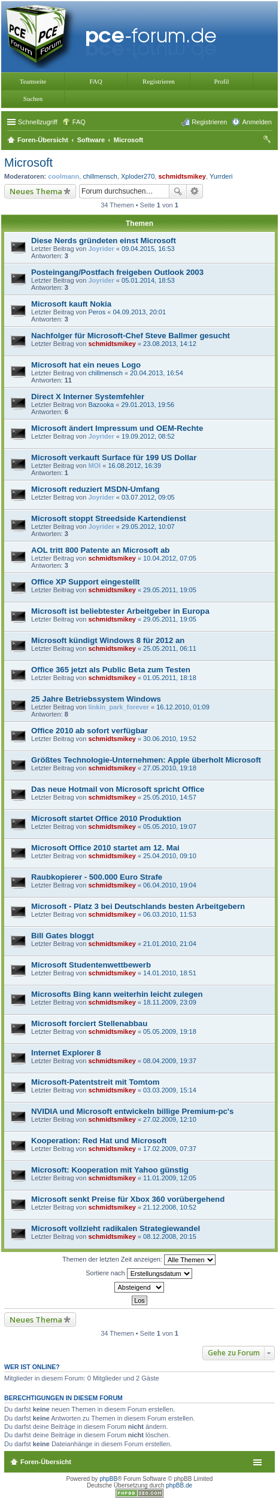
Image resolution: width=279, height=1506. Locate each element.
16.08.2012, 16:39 (134, 465)
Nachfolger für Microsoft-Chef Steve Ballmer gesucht (130, 335)
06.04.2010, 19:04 (169, 885)
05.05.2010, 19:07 (169, 826)
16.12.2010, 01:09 (183, 707)
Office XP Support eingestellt (85, 581)
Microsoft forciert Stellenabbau (89, 1023)
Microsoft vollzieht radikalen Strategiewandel (115, 1228)
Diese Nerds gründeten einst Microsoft (103, 240)
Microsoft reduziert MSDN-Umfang (95, 489)
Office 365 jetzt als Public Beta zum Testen (110, 669)
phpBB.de (179, 1485)
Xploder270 (137, 176)
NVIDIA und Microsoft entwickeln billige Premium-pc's (132, 1111)
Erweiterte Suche (195, 191)
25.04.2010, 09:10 (169, 855)
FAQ (95, 81)
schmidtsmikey (181, 176)
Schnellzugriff (37, 122)
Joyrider (101, 248)
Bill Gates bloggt (62, 935)
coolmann (63, 176)
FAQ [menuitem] (79, 122)
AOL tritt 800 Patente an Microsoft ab (100, 550)
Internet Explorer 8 (66, 1052)
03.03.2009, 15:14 (169, 1090)
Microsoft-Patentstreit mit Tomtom (95, 1082)
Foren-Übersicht (45, 1461)
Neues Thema (36, 191)
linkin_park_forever (118, 707)
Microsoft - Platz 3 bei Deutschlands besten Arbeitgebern (138, 906)
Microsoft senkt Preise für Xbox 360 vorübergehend (128, 1199)
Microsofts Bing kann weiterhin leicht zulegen (117, 994)
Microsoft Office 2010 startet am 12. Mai (105, 847)
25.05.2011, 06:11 (169, 648)
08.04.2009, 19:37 (169, 1060)
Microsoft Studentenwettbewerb (91, 964)
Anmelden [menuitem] (257, 122)
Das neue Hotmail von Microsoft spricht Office (117, 789)
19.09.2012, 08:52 (148, 436)
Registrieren (158, 81)
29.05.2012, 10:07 (148, 526)
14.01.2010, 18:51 (169, 973)
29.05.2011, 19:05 (169, 589)
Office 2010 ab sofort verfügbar (89, 730)
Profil (221, 81)
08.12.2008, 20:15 (169, 1236)
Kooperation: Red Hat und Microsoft (98, 1140)
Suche (178, 191)
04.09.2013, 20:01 (139, 312)
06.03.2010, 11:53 (169, 914)
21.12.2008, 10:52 (169, 1207)
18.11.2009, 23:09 (169, 1002)
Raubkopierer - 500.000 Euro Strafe (96, 877)
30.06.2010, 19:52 (169, 738)
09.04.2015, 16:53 (148, 248)
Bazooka (101, 404)
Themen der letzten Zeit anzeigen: (139, 1259)
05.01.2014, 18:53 (148, 280)
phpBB (108, 1479)
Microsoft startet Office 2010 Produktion (106, 818)
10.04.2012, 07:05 (169, 558)
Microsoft (28, 162)
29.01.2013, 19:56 (147, 404)
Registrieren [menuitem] (209, 122)
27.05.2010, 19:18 (169, 768)
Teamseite (33, 81)
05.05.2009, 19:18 (169, 1031)
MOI (94, 465)
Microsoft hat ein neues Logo (86, 364)
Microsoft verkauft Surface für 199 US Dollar (113, 457)
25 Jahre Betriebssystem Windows (96, 698)
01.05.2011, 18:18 (169, 677)
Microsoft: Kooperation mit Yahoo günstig (110, 1169)
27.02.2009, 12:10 (169, 1119)
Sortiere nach (139, 1273)
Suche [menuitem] (268, 141)
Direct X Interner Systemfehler (87, 396)
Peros (96, 312)
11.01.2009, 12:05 (169, 1177)
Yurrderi (221, 176)
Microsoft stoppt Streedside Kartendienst (108, 518)
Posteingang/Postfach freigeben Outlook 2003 (117, 272)
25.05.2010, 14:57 (169, 797)
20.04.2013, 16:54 (156, 372)
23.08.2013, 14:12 (169, 343)
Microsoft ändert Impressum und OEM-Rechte (117, 428)
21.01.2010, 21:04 (169, 943)
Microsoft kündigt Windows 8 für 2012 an (107, 640)
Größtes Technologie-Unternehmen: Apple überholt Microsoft (146, 759)
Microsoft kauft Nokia (71, 303)
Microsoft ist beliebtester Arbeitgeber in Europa (120, 611)
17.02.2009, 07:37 (169, 1148)
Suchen (33, 98)
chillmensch (100, 176)
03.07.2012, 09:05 (148, 497)
